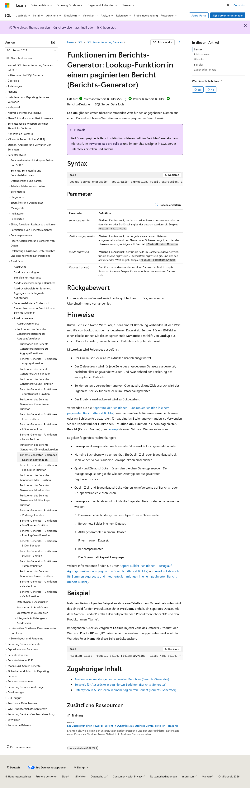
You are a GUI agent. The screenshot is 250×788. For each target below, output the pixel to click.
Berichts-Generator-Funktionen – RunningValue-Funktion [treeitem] (38, 533)
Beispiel (198, 64)
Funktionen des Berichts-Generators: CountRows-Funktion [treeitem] (34, 404)
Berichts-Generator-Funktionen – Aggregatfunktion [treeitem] (38, 361)
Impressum (188, 776)
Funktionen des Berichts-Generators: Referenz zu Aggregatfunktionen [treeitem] (34, 348)
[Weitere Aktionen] (179, 42)
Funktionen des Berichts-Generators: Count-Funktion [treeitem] (36, 381)
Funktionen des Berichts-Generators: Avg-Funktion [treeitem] (35, 371)
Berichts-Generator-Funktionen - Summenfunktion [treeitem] (38, 563)
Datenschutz (98, 776)
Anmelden (239, 5)
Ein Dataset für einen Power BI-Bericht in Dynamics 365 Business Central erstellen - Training (122, 725)
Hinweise (199, 59)
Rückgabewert (202, 54)
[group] (125, 182)
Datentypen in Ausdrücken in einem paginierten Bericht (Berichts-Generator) (125, 690)
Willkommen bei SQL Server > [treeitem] (25, 75)
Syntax (198, 49)
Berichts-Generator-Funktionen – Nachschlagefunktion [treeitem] (38, 457)
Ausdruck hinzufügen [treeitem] (26, 272)
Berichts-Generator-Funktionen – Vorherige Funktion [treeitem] (38, 513)
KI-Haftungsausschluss (18, 776)
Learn (70, 42)
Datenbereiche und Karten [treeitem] (26, 180)
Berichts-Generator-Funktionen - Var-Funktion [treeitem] (38, 584)
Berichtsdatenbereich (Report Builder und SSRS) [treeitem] (32, 163)
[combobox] (31, 50)
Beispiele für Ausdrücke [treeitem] (27, 277)
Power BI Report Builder (105, 143)
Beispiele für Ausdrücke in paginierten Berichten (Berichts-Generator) (120, 684)
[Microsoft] (7, 5)
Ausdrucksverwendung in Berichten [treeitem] (34, 283)
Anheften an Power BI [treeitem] (20, 134)
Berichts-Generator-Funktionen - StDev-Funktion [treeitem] (38, 543)
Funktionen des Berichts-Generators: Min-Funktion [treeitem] (35, 487)
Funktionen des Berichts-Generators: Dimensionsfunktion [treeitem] (39, 447)
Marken (206, 776)
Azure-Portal (198, 15)
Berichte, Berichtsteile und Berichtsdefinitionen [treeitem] (26, 173)
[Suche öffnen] (228, 5)
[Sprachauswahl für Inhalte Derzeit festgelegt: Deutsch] (13, 767)
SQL (80, 42)
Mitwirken (80, 776)
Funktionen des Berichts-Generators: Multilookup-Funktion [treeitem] (35, 500)
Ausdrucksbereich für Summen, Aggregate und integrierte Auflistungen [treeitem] (32, 293)
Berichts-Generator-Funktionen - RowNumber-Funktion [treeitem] (38, 523)
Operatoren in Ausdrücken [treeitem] (32, 613)
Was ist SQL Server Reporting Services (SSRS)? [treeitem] (30, 67)
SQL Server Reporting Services (105, 42)
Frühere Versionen (46, 776)
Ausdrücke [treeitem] (20, 266)
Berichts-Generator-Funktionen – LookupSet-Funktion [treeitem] (38, 467)
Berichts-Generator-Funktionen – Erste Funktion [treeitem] (38, 416)
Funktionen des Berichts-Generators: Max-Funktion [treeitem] (35, 477)
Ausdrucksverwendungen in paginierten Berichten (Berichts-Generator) (121, 679)
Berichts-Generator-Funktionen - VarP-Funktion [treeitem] (38, 594)
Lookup (113, 429)
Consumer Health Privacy (128, 776)
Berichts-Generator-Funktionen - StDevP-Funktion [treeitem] (38, 553)
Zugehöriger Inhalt (205, 69)
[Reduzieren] (53, 42)
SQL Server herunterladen (227, 15)
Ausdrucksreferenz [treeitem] (28, 323)
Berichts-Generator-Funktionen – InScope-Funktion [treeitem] (38, 426)
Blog (64, 776)
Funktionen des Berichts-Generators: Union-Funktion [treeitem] (36, 573)
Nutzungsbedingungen (163, 776)
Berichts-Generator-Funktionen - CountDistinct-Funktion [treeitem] (38, 391)
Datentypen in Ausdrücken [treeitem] (32, 602)
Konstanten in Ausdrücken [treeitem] (32, 607)
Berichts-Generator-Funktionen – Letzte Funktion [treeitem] (38, 437)
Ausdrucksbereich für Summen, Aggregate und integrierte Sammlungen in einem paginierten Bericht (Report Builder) (123, 576)
